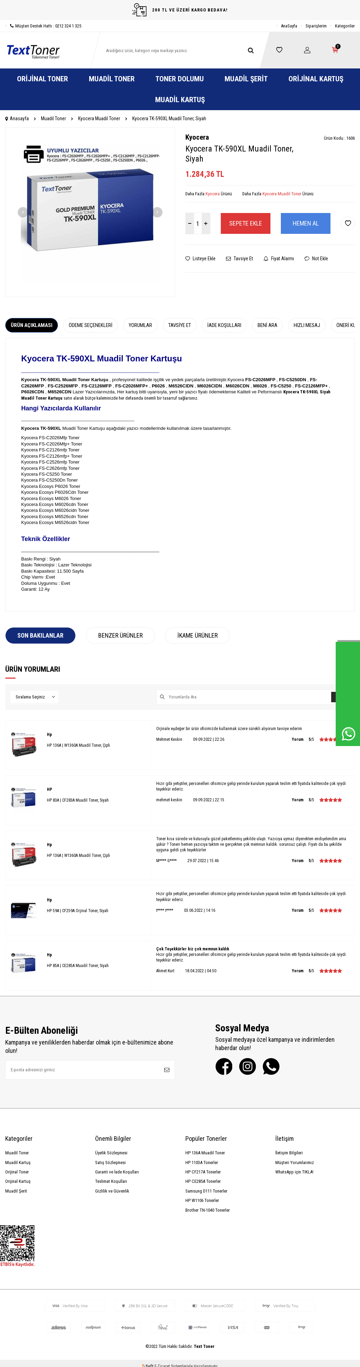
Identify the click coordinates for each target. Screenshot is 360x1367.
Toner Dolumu (180, 79)
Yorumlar (140, 325)
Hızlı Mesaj (307, 325)
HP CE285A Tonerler (203, 1181)
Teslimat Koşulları (111, 1181)
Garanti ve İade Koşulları (117, 1171)
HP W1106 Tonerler (202, 1200)
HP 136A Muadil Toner (205, 1152)
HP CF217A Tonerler (203, 1171)
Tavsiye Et (239, 258)
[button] (23, 212)
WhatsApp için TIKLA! (294, 1171)
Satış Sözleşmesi (110, 1162)
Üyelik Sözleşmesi (111, 1152)
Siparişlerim (316, 25)
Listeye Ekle (200, 258)
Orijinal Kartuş (315, 79)
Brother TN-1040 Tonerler (207, 1210)
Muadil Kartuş (180, 100)
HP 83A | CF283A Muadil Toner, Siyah (78, 800)
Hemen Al (306, 223)
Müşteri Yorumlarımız (294, 1162)
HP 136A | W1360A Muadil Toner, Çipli (78, 745)
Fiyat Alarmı (278, 258)
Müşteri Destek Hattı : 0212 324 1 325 (43, 25)
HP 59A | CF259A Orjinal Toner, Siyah (77, 910)
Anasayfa (17, 118)
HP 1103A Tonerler (201, 1162)
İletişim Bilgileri (289, 1152)
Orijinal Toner (42, 79)
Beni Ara (267, 325)
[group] (90, 212)
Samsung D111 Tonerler (206, 1191)
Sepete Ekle (245, 223)
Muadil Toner (112, 79)
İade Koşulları (224, 325)
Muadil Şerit (246, 79)
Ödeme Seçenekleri (90, 325)
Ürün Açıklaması (31, 325)
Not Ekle (316, 258)
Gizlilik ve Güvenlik (112, 1191)
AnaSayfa (289, 25)
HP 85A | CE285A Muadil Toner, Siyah (78, 965)
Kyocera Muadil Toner (99, 118)
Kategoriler (345, 25)
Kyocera (197, 137)
